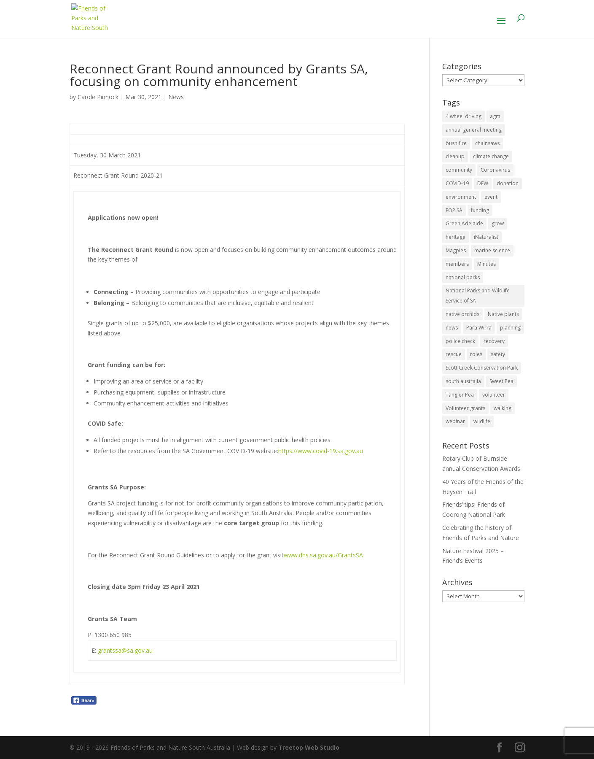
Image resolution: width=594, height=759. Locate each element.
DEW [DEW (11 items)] (482, 183)
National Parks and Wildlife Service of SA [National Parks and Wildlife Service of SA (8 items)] (478, 295)
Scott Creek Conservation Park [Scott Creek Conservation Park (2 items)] (482, 367)
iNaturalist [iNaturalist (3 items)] (486, 236)
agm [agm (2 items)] (495, 116)
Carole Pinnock (98, 97)
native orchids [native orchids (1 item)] (462, 314)
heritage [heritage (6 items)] (455, 236)
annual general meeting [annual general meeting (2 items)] (474, 129)
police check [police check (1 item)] (460, 341)
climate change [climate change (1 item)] (491, 156)
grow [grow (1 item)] (498, 223)
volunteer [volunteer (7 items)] (493, 394)
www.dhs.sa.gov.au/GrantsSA (323, 555)
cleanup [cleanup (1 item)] (455, 156)
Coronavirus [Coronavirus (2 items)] (495, 169)
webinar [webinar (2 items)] (455, 421)
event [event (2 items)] (490, 196)
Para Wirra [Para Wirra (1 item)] (479, 327)
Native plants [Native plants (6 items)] (503, 314)
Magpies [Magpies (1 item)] (456, 250)
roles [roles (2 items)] (476, 354)
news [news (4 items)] (452, 327)
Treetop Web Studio (308, 747)
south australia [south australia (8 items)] (463, 381)
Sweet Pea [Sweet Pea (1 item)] (501, 381)
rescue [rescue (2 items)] (454, 354)
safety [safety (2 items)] (498, 354)
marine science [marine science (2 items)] (492, 250)
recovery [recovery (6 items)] (494, 341)
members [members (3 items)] (457, 263)
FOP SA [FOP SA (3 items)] (454, 210)
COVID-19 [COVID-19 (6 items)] (457, 183)
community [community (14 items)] (459, 169)
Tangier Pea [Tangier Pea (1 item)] (460, 394)
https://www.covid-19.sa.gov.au (320, 451)
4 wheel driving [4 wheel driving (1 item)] (463, 116)
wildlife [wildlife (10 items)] (481, 421)
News (176, 97)
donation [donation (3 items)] (508, 183)
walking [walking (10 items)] (502, 408)
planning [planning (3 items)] (510, 327)
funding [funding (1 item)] (480, 210)
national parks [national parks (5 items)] (463, 277)
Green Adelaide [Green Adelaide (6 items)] (464, 223)
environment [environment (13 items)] (461, 196)
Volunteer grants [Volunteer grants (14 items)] (465, 408)
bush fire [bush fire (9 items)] (456, 143)
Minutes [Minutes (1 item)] (486, 263)
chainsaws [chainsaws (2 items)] (487, 143)
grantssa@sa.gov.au (125, 650)
